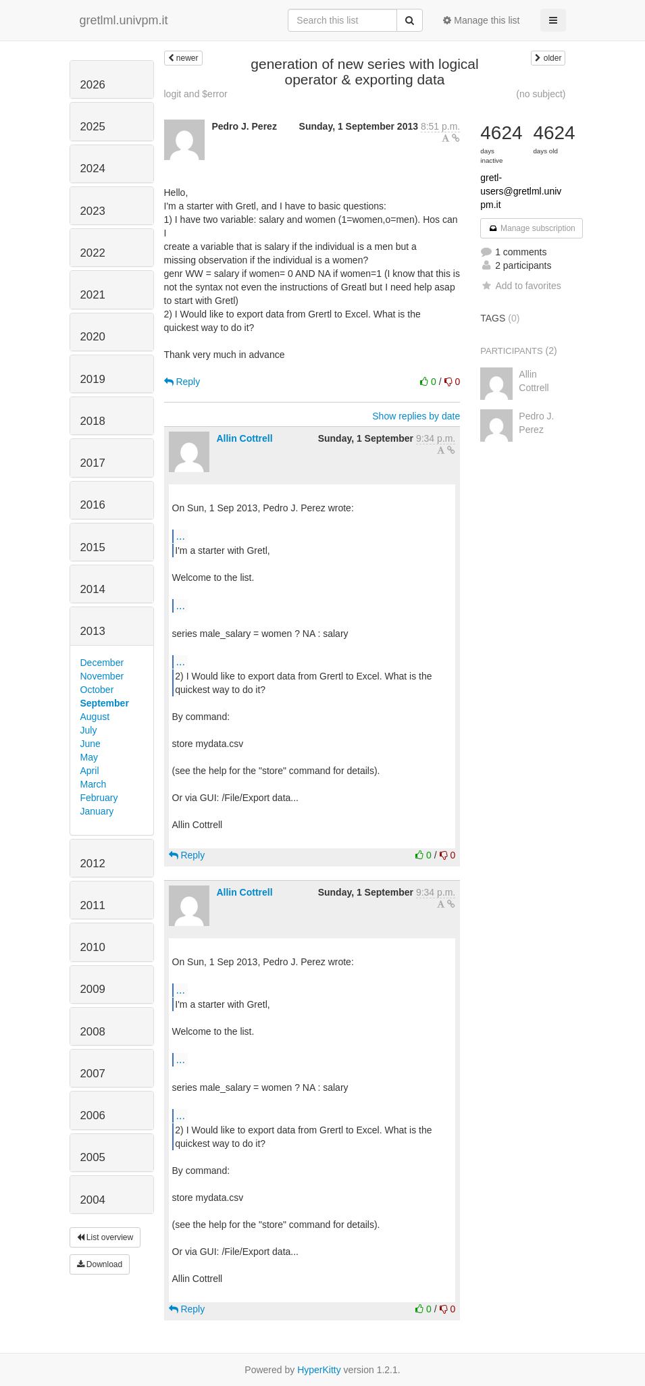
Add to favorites (520, 285)
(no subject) (540, 93)
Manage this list (481, 20)
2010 (92, 947)
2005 (92, 1157)
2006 (92, 1115)
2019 (92, 379)
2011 (92, 905)
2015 (92, 547)
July (88, 730)
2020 (92, 336)
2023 (92, 211)
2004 (92, 1200)
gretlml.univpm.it (124, 20)
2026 (92, 84)
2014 (92, 589)
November (102, 676)
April (89, 770)
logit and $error (196, 93)
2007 (92, 1073)
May (89, 757)
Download (100, 1264)
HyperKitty (319, 1369)
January (97, 811)
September (104, 703)
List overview (105, 1237)
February (99, 797)
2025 (92, 126)
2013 (92, 631)
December (102, 662)
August (95, 716)
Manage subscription (531, 228)
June (90, 743)
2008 (92, 1031)
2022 (92, 253)
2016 (92, 504)
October (97, 689)
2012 (92, 863)
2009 (92, 989)
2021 (92, 294)
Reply (182, 381)
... (180, 536)
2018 (92, 421)
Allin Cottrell (244, 438)
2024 (92, 168)
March (93, 784)
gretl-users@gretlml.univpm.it (520, 191)
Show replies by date (416, 416)
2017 (92, 463)
